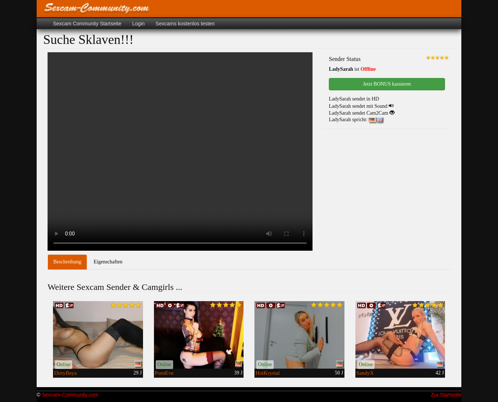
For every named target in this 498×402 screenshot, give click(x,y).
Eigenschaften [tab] (108, 261)
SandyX (365, 373)
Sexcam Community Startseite (87, 23)
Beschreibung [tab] (67, 261)
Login (138, 23)
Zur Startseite (446, 395)
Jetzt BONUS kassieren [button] (387, 84)
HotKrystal (268, 373)
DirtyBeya (65, 373)
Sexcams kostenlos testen (185, 23)
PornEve (164, 373)
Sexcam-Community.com (70, 395)
